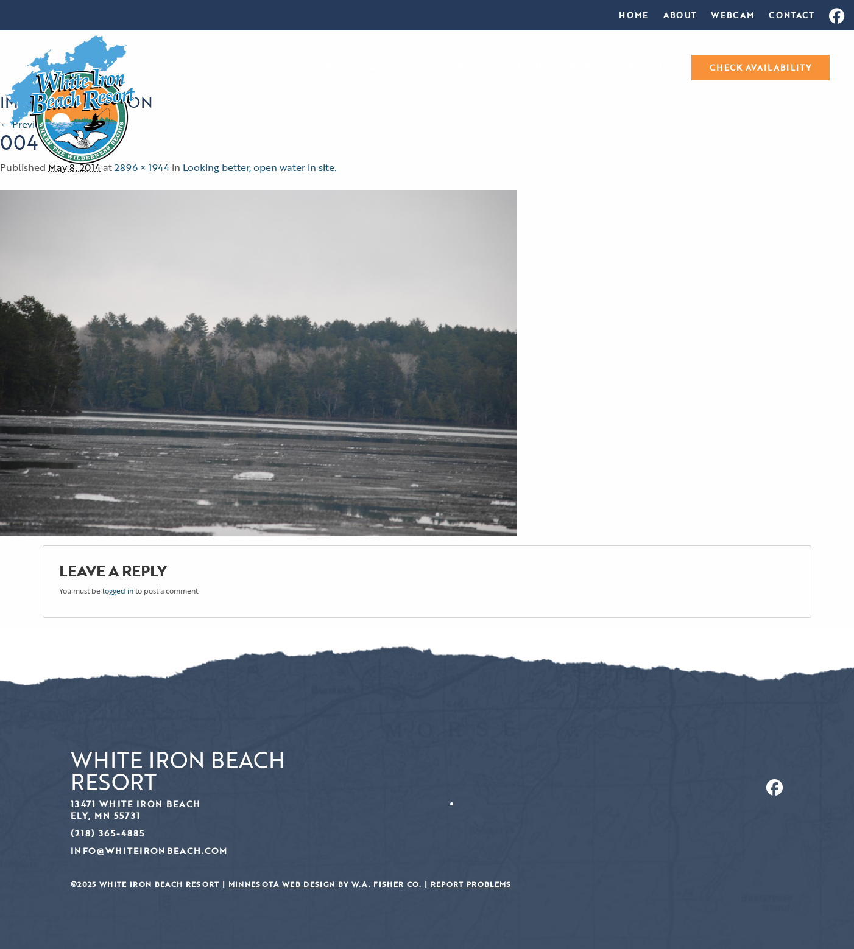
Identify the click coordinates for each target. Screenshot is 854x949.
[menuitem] (633, 15)
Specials (646, 68)
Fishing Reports (557, 68)
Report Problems (471, 884)
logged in (117, 590)
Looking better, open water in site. (259, 167)
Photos (471, 68)
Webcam (732, 15)
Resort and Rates (376, 68)
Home (633, 15)
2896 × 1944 (142, 167)
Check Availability (760, 67)
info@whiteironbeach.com (149, 850)
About (680, 15)
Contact (791, 15)
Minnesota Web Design (282, 884)
